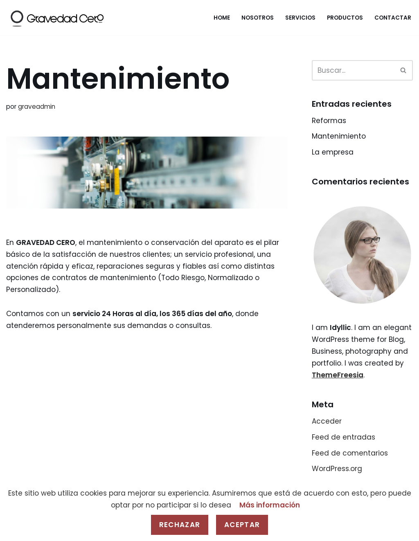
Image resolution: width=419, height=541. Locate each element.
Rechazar (179, 525)
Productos (345, 18)
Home (222, 18)
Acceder (327, 421)
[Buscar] (353, 70)
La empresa (333, 152)
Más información (269, 505)
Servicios (300, 18)
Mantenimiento (339, 136)
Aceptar (242, 525)
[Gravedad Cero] (56, 17)
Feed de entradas (343, 437)
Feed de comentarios (350, 453)
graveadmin (36, 106)
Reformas (329, 121)
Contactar (392, 18)
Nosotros (257, 18)
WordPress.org (337, 469)
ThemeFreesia (337, 375)
